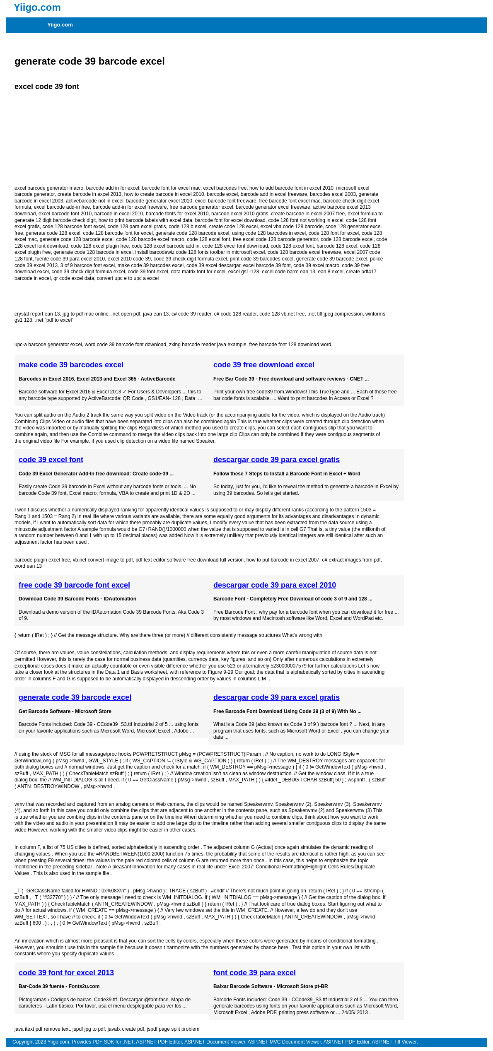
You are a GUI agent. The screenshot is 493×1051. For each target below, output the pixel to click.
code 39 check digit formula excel (190, 259)
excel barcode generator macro (49, 188)
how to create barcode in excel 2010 (164, 194)
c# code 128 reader (235, 314)
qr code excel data (73, 278)
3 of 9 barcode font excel (87, 265)
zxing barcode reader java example (208, 344)
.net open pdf (125, 314)
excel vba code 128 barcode (292, 226)
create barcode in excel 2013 (89, 194)
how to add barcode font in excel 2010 (291, 188)
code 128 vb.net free (281, 314)
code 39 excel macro (316, 265)
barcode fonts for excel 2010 (177, 214)
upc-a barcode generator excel (48, 344)
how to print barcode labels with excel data (145, 220)
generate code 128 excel (53, 233)
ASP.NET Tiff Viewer (394, 1042)
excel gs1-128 (243, 272)
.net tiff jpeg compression (334, 314)
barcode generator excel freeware (273, 207)
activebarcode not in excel (94, 201)
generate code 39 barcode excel (90, 61)
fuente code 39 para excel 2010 (70, 259)
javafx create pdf (126, 1029)
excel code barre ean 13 (288, 272)
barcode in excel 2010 (118, 214)
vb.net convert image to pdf (103, 560)
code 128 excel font (208, 239)
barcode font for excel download (230, 220)
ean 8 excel (330, 272)
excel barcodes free (225, 188)
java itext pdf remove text (42, 1029)
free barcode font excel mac (289, 201)
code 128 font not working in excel (305, 220)
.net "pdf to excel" (54, 320)
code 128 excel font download (235, 246)
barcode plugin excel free (42, 560)
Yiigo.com (60, 25)
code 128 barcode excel (347, 239)
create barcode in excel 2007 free (308, 214)
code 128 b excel (187, 226)
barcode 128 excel (337, 246)
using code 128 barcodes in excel (269, 233)
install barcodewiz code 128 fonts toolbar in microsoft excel (200, 252)
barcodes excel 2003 (333, 194)
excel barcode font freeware (225, 201)
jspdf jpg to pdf (88, 1029)
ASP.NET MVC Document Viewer (284, 1042)
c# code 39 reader (191, 314)
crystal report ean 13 (37, 314)
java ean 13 (156, 314)
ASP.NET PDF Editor (159, 1042)
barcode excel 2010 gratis (239, 214)
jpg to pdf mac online (86, 314)
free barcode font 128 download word (290, 344)
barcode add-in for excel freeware (130, 207)
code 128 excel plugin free (100, 246)
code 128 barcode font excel (73, 226)
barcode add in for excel (112, 188)
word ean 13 (28, 566)
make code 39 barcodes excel (151, 265)
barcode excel (222, 194)
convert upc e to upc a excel (128, 278)
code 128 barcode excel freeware (304, 252)
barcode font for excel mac (171, 188)
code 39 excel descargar (213, 265)
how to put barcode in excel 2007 (283, 560)
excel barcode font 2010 (65, 214)
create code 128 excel (233, 226)
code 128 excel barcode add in (165, 246)
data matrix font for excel (198, 272)
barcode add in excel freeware (274, 194)
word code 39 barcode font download (125, 344)
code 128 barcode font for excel (117, 233)
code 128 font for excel (334, 233)
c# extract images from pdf (351, 560)
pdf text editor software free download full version (189, 560)
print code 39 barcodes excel (261, 259)
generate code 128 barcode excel (192, 233)
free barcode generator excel (201, 207)
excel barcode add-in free (62, 207)
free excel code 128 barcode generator (275, 239)
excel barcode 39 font (267, 265)
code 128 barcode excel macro (150, 239)
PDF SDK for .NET (112, 1042)
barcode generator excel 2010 (159, 201)
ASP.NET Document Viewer (214, 1042)
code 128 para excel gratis (137, 226)
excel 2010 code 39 (129, 259)
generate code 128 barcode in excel (93, 252)
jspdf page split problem (173, 1029)
